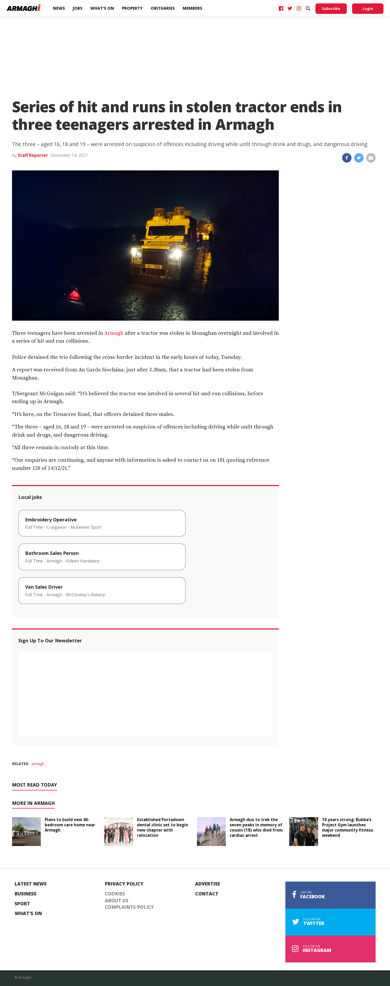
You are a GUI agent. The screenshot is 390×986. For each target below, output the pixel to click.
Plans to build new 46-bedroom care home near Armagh (70, 825)
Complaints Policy (129, 907)
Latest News (31, 884)
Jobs (77, 8)
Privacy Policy (124, 884)
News (59, 8)
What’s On (102, 8)
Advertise (207, 884)
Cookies (115, 894)
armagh (37, 763)
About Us (116, 900)
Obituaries (163, 8)
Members (192, 8)
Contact (206, 894)
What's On (28, 913)
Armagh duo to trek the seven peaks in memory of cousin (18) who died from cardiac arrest (256, 827)
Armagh (113, 333)
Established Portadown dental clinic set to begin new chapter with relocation (162, 827)
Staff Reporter (33, 155)
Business (25, 894)
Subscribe (331, 8)
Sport (22, 903)
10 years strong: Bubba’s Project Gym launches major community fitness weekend (347, 827)
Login (368, 8)
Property (132, 8)
